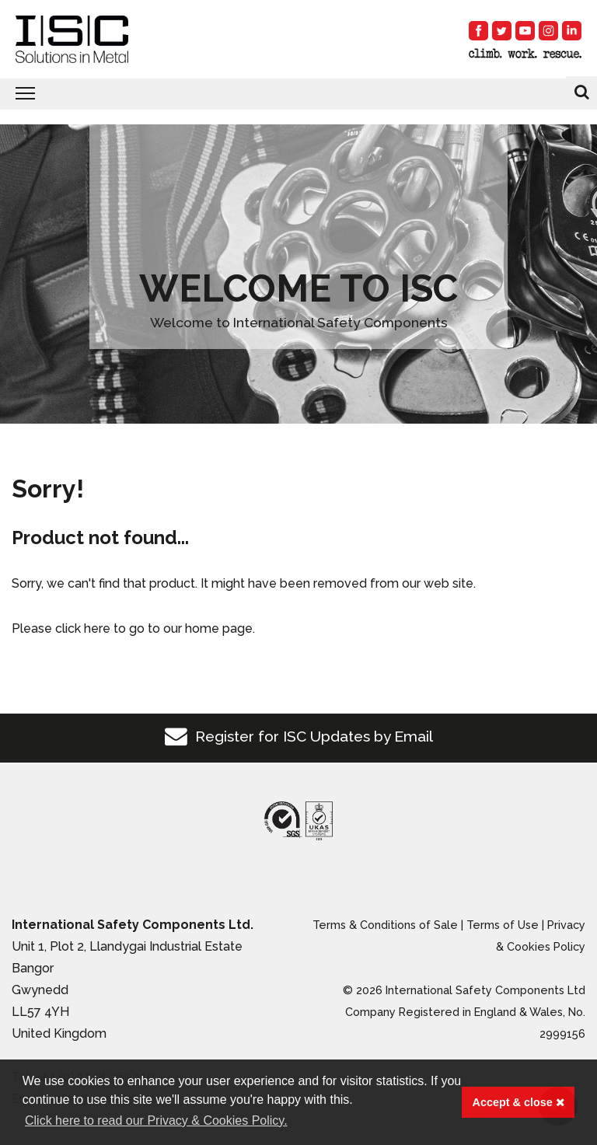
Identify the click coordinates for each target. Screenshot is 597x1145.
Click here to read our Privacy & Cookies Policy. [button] (156, 1120)
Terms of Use (502, 924)
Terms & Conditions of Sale (385, 924)
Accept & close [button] (518, 1102)
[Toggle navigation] (298, 94)
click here (82, 628)
